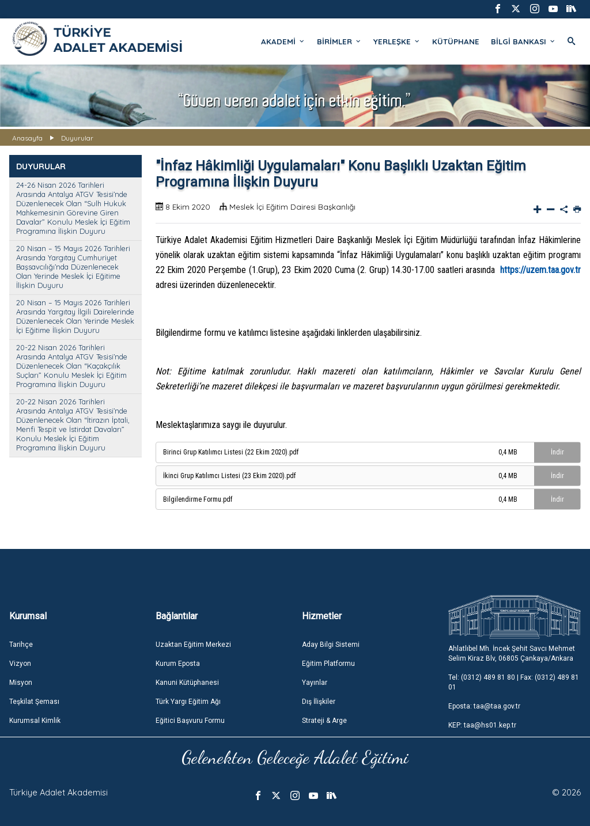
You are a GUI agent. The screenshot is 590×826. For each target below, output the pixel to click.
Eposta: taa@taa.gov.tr (484, 706)
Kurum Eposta (178, 664)
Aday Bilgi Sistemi (331, 645)
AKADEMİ (283, 41)
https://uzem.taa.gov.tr (540, 269)
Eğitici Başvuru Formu (190, 721)
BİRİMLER (339, 41)
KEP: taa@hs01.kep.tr (482, 725)
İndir (557, 452)
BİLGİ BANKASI (523, 41)
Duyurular (77, 138)
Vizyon (20, 664)
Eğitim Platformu (328, 664)
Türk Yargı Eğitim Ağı (188, 702)
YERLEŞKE (397, 41)
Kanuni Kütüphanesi (187, 683)
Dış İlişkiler (318, 702)
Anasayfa (27, 138)
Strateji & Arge (324, 721)
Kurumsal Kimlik (34, 721)
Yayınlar (314, 683)
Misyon (20, 683)
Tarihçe (21, 645)
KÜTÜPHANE (455, 41)
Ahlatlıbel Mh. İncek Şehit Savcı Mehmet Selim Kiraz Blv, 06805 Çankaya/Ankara (511, 653)
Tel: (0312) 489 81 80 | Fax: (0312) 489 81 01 (513, 682)
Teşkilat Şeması (34, 702)
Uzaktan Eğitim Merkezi (193, 645)
